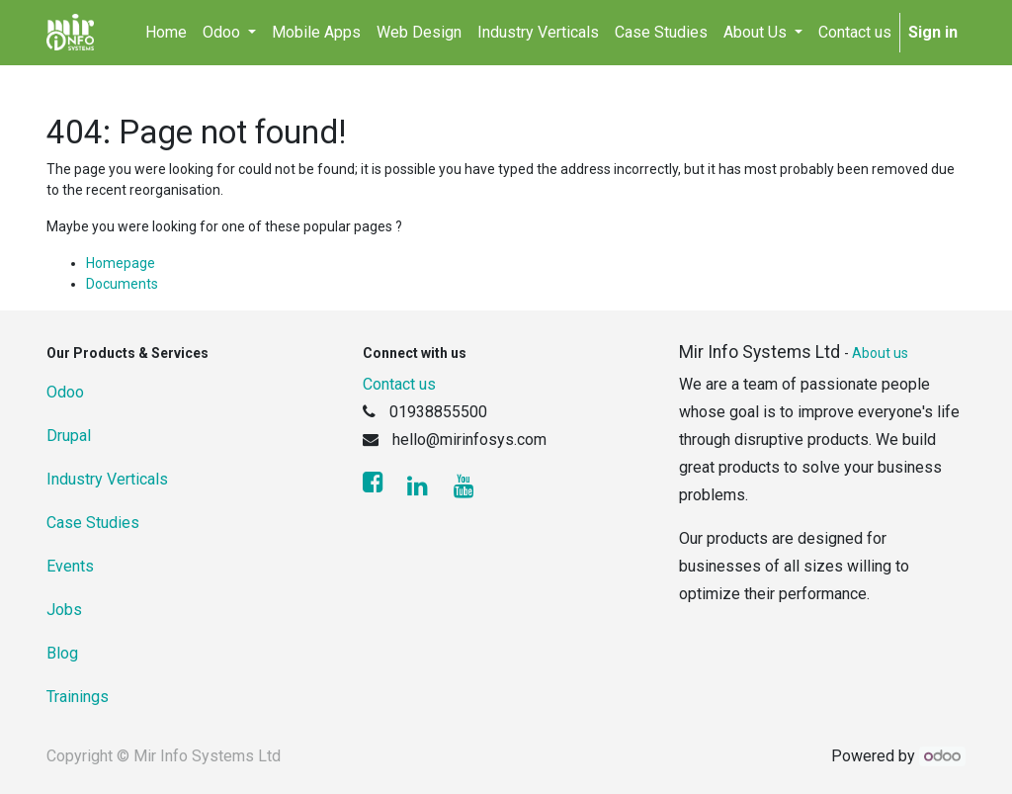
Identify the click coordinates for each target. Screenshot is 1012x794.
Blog (62, 653)
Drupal (68, 435)
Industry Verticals (107, 479)
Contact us (399, 384)
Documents (122, 284)
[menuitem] (166, 32)
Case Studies (92, 522)
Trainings (77, 696)
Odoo (65, 392)
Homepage (120, 263)
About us (880, 353)
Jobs (64, 609)
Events (70, 566)
